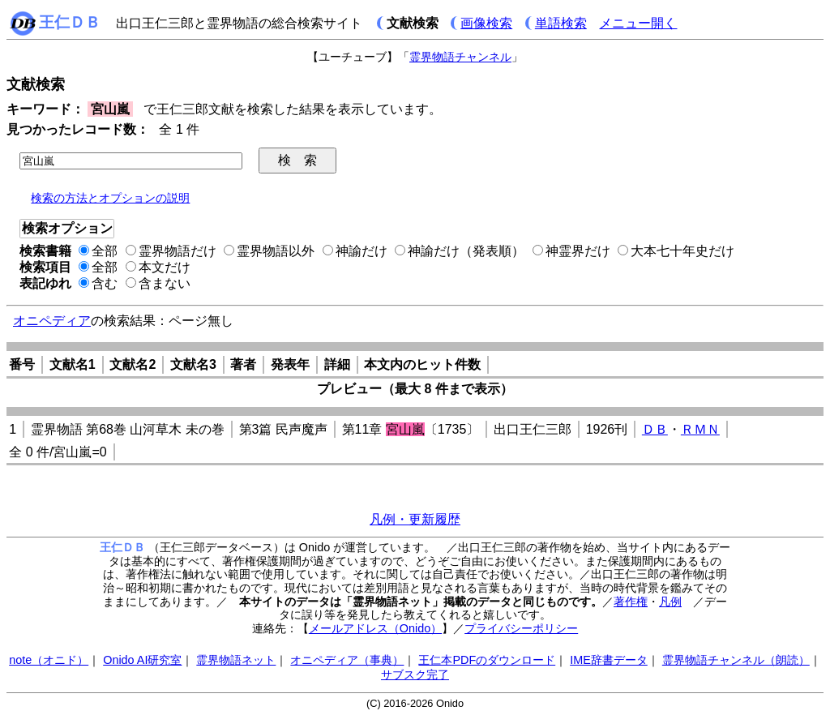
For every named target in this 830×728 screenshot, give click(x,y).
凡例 (670, 601)
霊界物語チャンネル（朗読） (736, 659)
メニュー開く (638, 23)
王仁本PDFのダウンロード (486, 659)
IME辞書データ (609, 659)
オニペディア (52, 321)
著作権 (631, 601)
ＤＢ (655, 429)
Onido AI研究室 (142, 659)
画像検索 (486, 23)
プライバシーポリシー (521, 628)
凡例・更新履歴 (415, 519)
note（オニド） (48, 659)
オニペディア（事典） (347, 659)
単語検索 (561, 23)
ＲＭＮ (700, 429)
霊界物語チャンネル (460, 56)
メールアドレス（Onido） (375, 628)
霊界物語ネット (236, 659)
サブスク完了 (415, 674)
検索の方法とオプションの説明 (110, 197)
